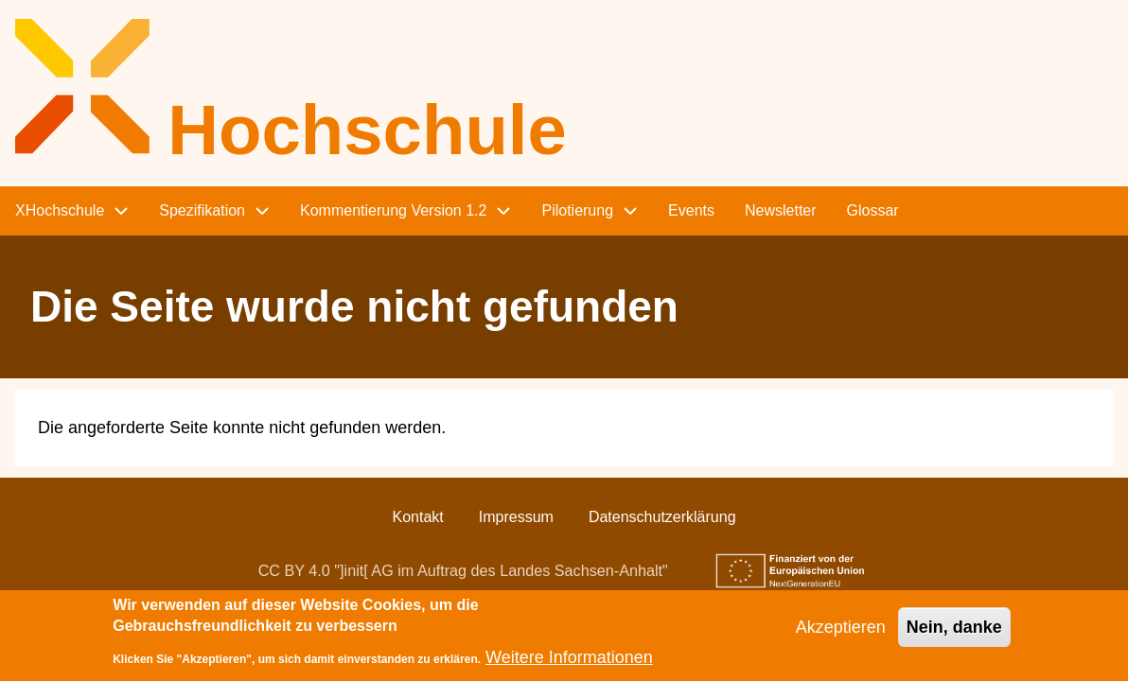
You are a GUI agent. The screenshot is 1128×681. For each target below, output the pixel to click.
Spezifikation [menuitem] (202, 210)
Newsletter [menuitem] (781, 210)
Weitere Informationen (569, 664)
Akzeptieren (841, 634)
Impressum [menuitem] (516, 517)
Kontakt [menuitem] (417, 517)
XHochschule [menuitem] (59, 210)
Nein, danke (954, 634)
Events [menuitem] (691, 210)
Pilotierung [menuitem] (577, 210)
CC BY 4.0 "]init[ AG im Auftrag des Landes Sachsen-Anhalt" (463, 570)
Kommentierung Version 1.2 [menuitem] (393, 210)
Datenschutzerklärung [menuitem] (662, 517)
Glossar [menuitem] (873, 210)
